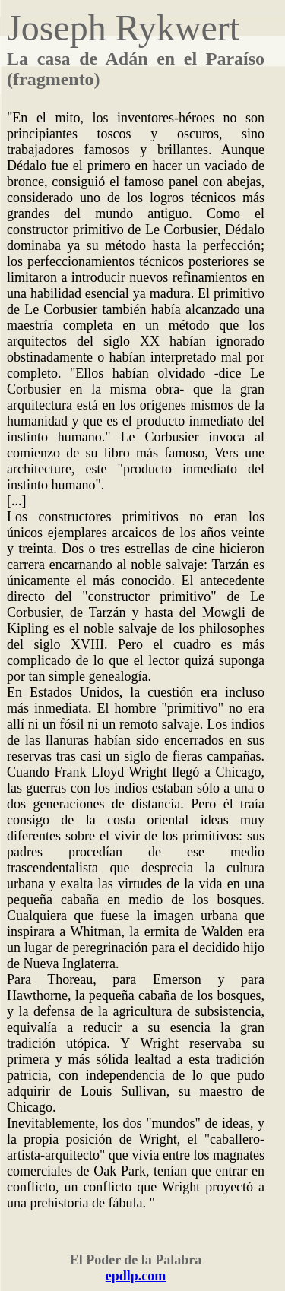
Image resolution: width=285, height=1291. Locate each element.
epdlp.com (136, 1275)
